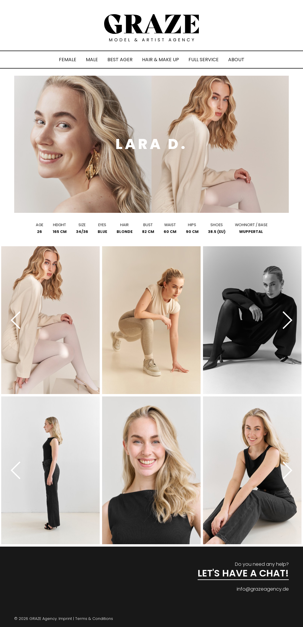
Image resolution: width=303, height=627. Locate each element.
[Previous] (18, 320)
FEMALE (67, 59)
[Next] (285, 320)
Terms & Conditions (94, 618)
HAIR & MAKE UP (160, 59)
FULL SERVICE (203, 59)
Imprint (65, 618)
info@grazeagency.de (263, 589)
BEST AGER (120, 59)
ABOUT (236, 59)
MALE (92, 59)
